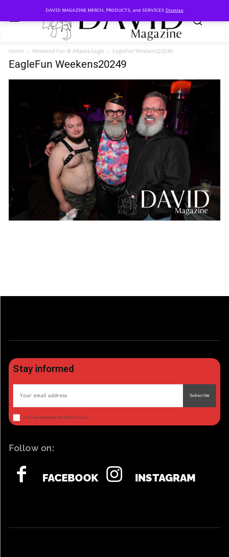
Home (16, 51)
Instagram (165, 478)
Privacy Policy (75, 417)
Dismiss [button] (174, 10)
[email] (98, 395)
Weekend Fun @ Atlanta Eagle (68, 51)
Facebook (70, 478)
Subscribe (199, 395)
